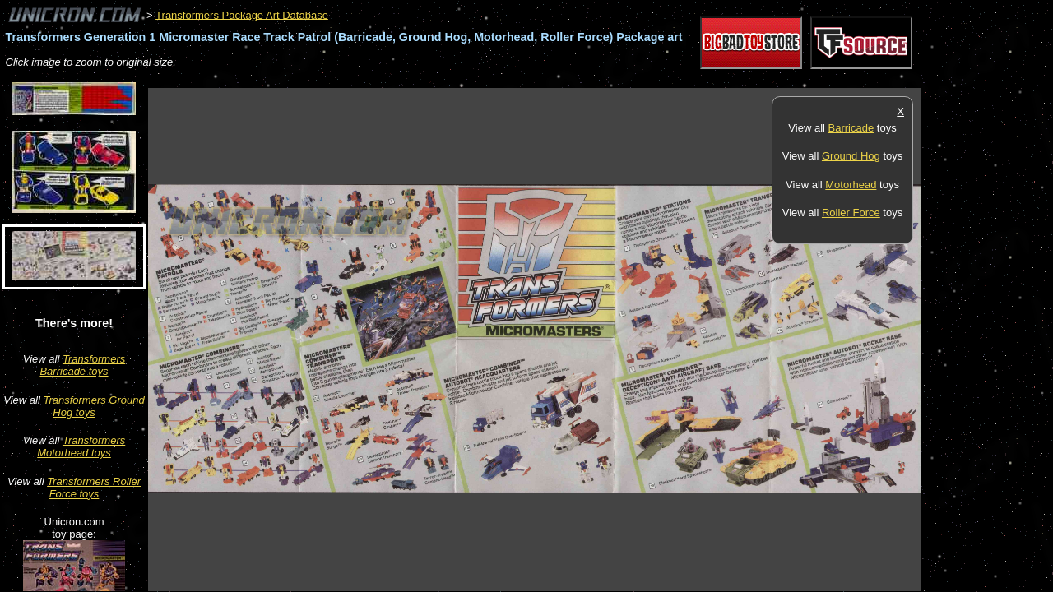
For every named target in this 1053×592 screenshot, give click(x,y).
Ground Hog (851, 156)
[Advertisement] (447, 79)
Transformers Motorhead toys (81, 446)
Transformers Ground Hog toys (93, 406)
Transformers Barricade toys (82, 365)
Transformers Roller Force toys (94, 487)
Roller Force (851, 212)
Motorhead (850, 184)
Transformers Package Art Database (241, 14)
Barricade (851, 128)
